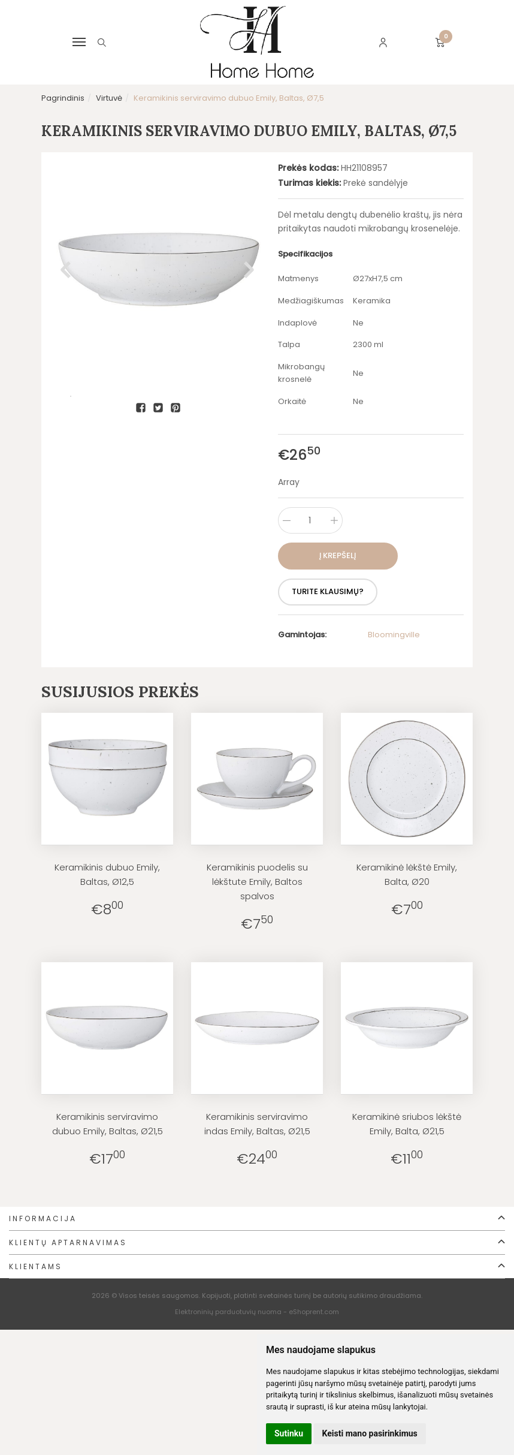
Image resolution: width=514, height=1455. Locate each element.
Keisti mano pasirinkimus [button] (370, 1433)
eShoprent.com (314, 1312)
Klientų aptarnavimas (68, 1242)
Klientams (35, 1266)
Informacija (43, 1218)
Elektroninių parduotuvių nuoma (228, 1312)
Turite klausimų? (333, 591)
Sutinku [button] (288, 1433)
